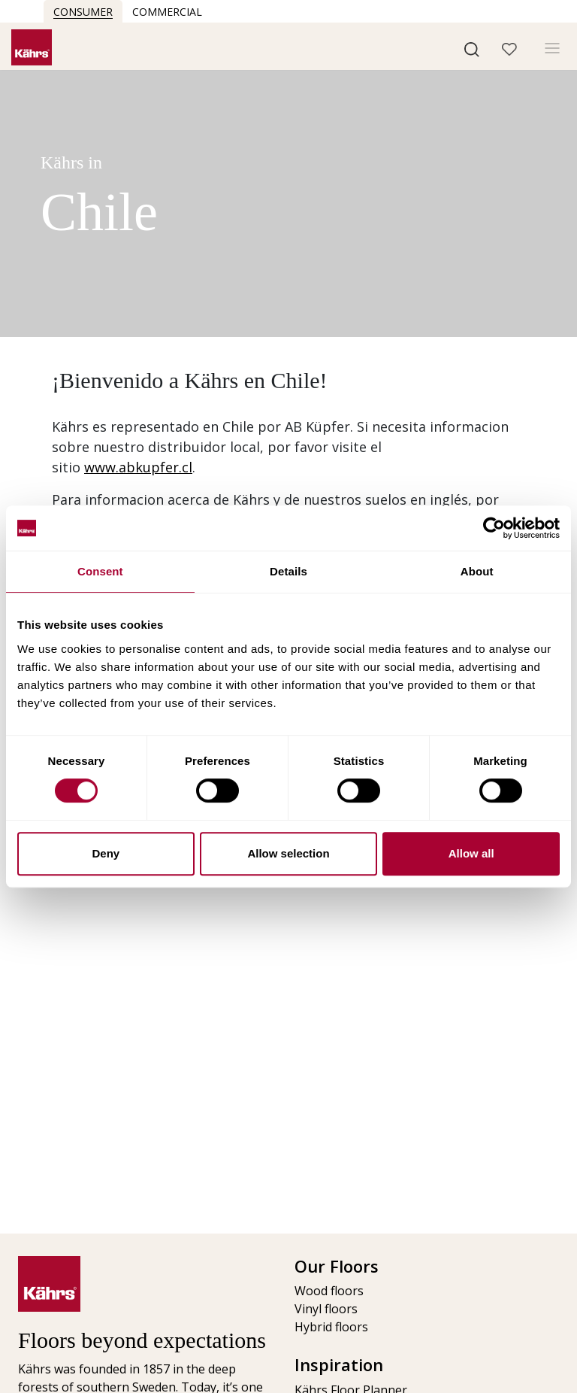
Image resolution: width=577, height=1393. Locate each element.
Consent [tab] (100, 571)
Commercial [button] (167, 12)
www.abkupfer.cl (138, 467)
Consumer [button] (83, 12)
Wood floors (329, 1290)
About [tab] (477, 571)
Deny (105, 853)
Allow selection (288, 853)
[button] (472, 48)
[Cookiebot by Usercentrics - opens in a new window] (494, 528)
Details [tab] (288, 571)
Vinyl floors (326, 1308)
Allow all (471, 853)
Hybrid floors (331, 1327)
